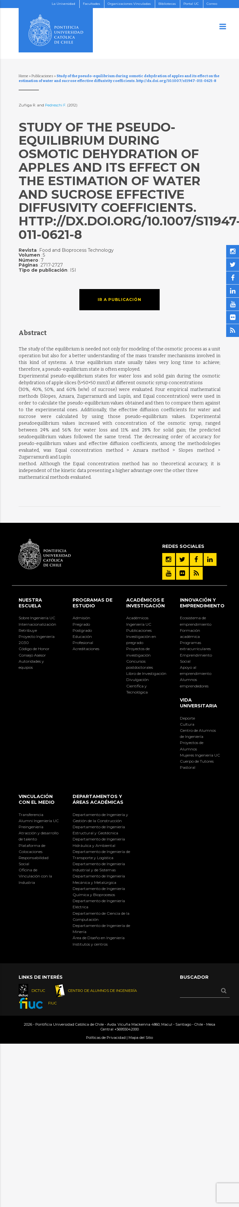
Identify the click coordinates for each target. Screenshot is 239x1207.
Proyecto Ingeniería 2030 (37, 639)
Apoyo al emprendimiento (195, 670)
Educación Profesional (83, 639)
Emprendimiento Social (196, 658)
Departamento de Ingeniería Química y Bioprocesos (99, 891)
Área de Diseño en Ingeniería (99, 937)
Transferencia (31, 814)
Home (23, 76)
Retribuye (28, 630)
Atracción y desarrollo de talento (38, 835)
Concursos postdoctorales (139, 664)
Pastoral (187, 767)
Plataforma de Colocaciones (32, 848)
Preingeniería (31, 826)
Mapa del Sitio (140, 1037)
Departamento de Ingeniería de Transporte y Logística (101, 854)
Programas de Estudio (92, 603)
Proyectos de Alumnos (191, 745)
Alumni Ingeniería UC (39, 820)
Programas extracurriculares (195, 645)
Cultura (187, 724)
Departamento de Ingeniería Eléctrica (99, 903)
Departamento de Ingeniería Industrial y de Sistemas (99, 866)
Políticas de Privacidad (106, 1037)
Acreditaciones (86, 648)
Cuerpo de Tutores (197, 761)
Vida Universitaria (198, 703)
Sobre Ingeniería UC (37, 617)
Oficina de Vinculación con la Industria (35, 876)
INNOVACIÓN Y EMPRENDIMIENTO (202, 603)
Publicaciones (42, 76)
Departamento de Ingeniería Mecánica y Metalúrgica (99, 879)
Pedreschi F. (56, 105)
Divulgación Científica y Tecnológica (137, 685)
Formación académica (190, 633)
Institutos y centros (90, 944)
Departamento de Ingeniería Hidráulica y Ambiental (99, 842)
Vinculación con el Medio (37, 799)
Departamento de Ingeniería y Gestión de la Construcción (100, 817)
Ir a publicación (119, 299)
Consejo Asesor (32, 655)
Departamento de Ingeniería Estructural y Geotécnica (99, 829)
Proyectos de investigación (138, 651)
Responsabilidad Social (34, 860)
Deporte (187, 718)
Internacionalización (37, 624)
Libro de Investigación (146, 673)
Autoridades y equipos (31, 664)
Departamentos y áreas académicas (98, 799)
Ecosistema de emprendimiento (195, 620)
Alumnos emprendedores (194, 682)
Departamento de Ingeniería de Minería (101, 928)
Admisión (81, 617)
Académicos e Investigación (145, 603)
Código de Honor (34, 648)
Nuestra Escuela (30, 603)
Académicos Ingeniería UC (138, 620)
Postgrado (82, 630)
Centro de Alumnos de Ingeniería (198, 733)
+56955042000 (126, 1029)
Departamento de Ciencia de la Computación (101, 916)
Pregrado (81, 624)
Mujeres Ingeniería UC (200, 755)
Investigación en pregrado (141, 639)
